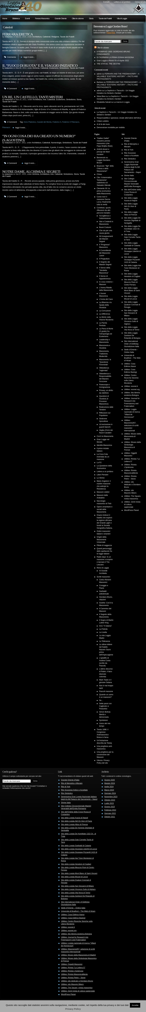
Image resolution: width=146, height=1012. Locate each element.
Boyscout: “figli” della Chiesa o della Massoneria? (105, 168)
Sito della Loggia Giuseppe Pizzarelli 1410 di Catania (132, 259)
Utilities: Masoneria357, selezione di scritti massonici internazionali (131, 425)
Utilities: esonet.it (131, 386)
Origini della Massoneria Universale (101, 539)
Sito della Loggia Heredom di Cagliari (76, 864)
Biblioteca (16, 18)
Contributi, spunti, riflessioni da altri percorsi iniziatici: (104, 210)
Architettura (37, 37)
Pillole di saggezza (104, 545)
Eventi (27, 18)
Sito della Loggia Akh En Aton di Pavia (131, 206)
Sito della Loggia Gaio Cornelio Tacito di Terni (132, 237)
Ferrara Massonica (42, 18)
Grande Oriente (61, 18)
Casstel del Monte (44, 122)
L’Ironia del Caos (106, 299)
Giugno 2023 (109, 807)
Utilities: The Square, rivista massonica (76, 988)
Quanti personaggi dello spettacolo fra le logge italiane (104, 551)
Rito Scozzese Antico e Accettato (74, 790)
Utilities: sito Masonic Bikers (72, 984)
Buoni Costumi (105, 227)
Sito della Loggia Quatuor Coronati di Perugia (132, 304)
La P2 (99, 462)
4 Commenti (12, 89)
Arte (44, 99)
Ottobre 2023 (109, 800)
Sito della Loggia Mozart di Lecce (74, 877)
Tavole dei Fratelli (105, 18)
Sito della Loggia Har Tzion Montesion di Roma (132, 268)
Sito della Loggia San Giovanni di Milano (131, 313)
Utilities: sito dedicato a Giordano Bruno (132, 484)
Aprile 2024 (109, 787)
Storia (91, 18)
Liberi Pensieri (102, 475)
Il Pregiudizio (104, 259)
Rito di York (128, 150)
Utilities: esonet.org (132, 389)
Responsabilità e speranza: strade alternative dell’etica (119, 118)
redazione (9, 37)
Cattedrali (46, 37)
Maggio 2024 (109, 783)
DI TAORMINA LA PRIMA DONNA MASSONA (115, 57)
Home (4, 18)
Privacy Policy (73, 1009)
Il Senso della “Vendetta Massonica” (104, 270)
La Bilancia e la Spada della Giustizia (105, 305)
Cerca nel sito (140, 2)
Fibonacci (6, 127)
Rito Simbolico (130, 159)
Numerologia (56, 143)
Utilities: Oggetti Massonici (71, 964)
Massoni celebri (103, 492)
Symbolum (103, 720)
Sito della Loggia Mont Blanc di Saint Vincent (132, 290)
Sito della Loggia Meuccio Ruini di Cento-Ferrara (131, 282)
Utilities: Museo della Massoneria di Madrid (132, 436)
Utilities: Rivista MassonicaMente (74, 974)
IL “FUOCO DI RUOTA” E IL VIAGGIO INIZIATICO (40, 65)
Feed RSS (111, 33)
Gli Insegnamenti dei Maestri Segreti (106, 239)
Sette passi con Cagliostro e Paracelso (105, 706)
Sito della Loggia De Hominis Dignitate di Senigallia (132, 220)
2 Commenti (12, 122)
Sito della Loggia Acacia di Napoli (74, 818)
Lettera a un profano (122, 2)
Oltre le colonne (77, 18)
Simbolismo (64, 68)
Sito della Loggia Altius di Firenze (74, 824)
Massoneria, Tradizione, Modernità (104, 353)
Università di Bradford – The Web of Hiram (132, 358)
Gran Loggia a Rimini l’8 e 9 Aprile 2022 (113, 61)
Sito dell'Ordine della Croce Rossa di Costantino (132, 192)
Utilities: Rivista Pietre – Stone (73, 978)
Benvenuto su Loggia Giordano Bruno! (103, 160)
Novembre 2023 (110, 797)
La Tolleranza (104, 641)
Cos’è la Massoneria (105, 436)
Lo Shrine (100, 478)
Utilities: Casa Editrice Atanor (73, 915)
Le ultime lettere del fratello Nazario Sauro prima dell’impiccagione (106, 649)
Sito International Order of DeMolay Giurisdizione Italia (131, 344)
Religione (55, 37)
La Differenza (104, 314)
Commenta (11, 57)
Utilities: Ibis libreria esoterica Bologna (76, 934)
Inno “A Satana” (105, 626)
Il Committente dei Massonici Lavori (105, 253)
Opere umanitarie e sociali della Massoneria (104, 509)
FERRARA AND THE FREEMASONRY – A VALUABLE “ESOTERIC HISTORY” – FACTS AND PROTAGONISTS (118, 76)
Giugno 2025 (109, 780)
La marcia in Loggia (122, 102)
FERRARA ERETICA (17, 34)
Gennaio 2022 (110, 813)
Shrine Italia (129, 175)
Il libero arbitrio (103, 121)
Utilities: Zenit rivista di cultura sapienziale (78, 991)
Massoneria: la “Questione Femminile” (105, 362)
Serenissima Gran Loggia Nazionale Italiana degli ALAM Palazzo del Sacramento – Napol (132, 167)
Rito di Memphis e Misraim (71, 783)
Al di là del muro (103, 124)
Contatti (106, 2)
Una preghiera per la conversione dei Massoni (105, 754)
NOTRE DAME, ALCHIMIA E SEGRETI (31, 172)
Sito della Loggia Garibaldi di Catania (76, 846)
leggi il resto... (29, 57)
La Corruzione (105, 311)
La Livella (103, 632)
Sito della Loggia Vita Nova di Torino (75, 893)
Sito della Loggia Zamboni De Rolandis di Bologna (132, 335)
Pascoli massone (106, 691)
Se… (101, 700)
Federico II (56, 122)
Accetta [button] (135, 1005)
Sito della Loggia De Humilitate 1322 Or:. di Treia (132, 228)
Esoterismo (53, 68)
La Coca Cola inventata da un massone (103, 456)
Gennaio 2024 (110, 793)
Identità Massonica (104, 445)
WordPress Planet (131, 510)
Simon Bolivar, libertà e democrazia (105, 714)
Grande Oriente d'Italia (70, 780)
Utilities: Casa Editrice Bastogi (73, 918)
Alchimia (36, 68)
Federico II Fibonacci (70, 122)
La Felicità (103, 629)
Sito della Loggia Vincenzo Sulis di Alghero (131, 321)
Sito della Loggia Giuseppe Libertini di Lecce (132, 251)
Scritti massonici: (103, 577)
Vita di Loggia (122, 18)
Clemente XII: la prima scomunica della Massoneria (104, 191)
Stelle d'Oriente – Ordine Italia (73, 908)
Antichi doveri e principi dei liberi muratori (103, 151)
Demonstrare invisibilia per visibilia (111, 127)
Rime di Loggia (103, 568)
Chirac (99, 174)
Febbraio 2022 (110, 810)
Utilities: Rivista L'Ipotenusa (72, 971)
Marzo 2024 (109, 790)
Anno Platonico (30, 122)
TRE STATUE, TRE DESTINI (108, 64)
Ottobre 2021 (109, 817)
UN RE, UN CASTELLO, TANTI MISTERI (32, 97)
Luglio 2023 (109, 803)
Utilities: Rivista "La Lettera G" (73, 968)
